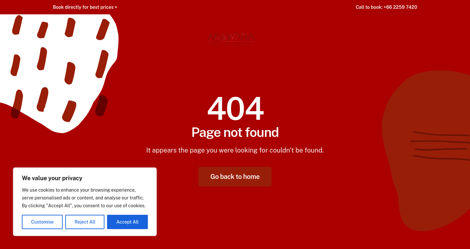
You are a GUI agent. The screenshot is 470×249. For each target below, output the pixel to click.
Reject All (85, 222)
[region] (85, 202)
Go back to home (235, 177)
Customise (42, 222)
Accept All (128, 222)
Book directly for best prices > (85, 7)
